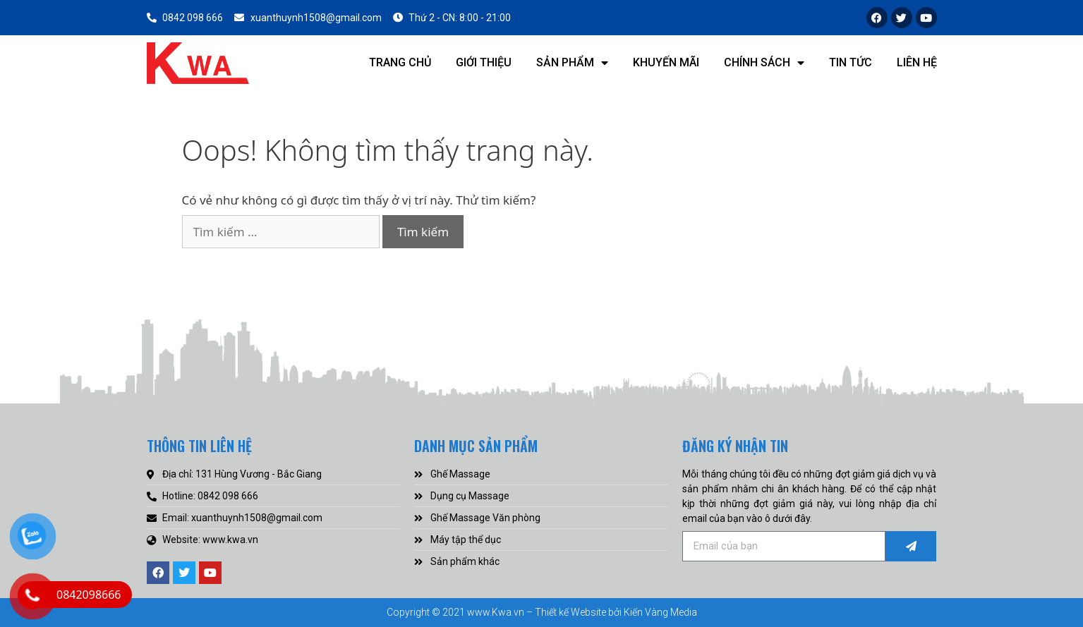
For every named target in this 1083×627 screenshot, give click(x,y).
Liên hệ (917, 62)
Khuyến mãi (666, 62)
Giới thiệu (484, 62)
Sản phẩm (572, 62)
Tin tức (850, 62)
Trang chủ (400, 62)
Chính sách (764, 62)
